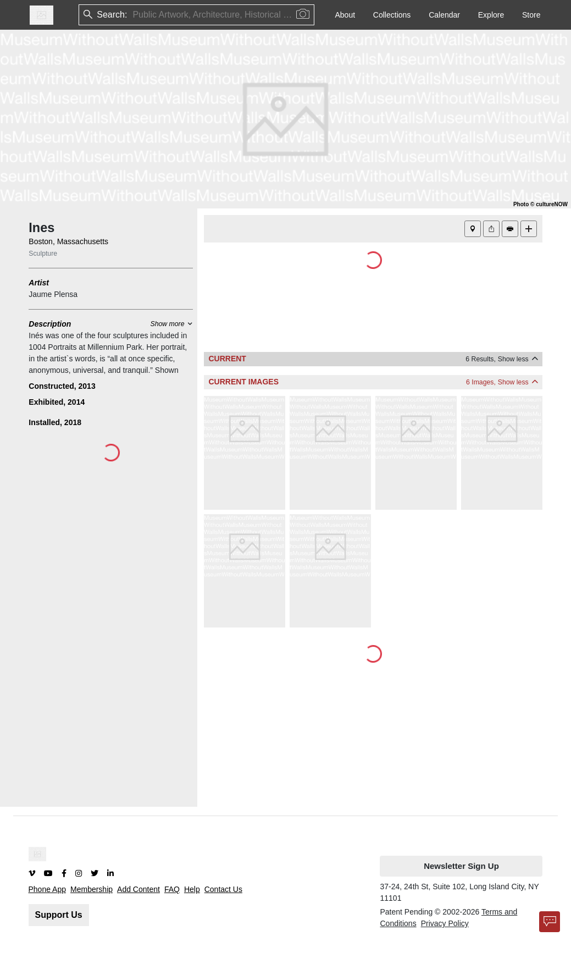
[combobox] (133, 15)
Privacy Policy (445, 923)
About (345, 14)
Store (531, 14)
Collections (392, 14)
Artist (39, 282)
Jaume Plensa (53, 294)
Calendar (444, 14)
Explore (491, 14)
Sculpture (43, 253)
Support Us (58, 915)
